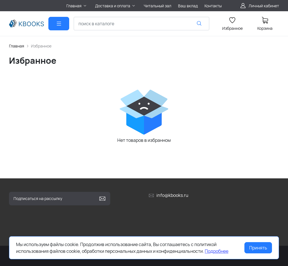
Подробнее (216, 251)
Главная (16, 46)
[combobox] (141, 23)
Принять (258, 248)
